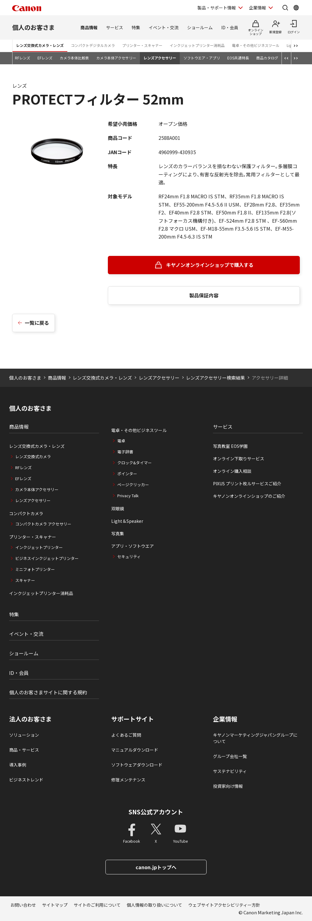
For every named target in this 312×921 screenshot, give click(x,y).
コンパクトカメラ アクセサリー (43, 524)
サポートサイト (132, 719)
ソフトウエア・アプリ (201, 57)
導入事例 (17, 765)
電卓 (121, 441)
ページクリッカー (133, 484)
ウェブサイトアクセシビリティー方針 (224, 905)
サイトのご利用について (97, 905)
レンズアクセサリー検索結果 (215, 377)
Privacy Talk (128, 495)
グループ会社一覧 (230, 756)
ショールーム (200, 27)
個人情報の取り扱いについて (154, 905)
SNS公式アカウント (156, 811)
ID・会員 (229, 27)
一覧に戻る (37, 322)
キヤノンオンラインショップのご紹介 (249, 496)
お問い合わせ (23, 905)
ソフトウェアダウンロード (136, 765)
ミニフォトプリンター (35, 569)
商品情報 (89, 27)
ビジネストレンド (26, 780)
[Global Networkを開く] (296, 7)
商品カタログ (267, 57)
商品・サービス (24, 750)
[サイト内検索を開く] (285, 7)
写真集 (117, 533)
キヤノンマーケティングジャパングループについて (255, 738)
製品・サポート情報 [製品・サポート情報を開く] (216, 8)
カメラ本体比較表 (74, 57)
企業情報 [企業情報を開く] (257, 8)
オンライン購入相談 (232, 471)
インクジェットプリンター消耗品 (197, 45)
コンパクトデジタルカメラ (93, 45)
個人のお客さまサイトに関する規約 (48, 692)
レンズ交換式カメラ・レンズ (40, 45)
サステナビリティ (230, 771)
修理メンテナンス (128, 780)
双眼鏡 (117, 508)
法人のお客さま (30, 719)
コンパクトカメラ (26, 513)
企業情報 (225, 719)
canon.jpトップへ (156, 867)
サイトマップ (55, 905)
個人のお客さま (33, 27)
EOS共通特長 (238, 57)
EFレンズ (44, 57)
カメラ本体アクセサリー (116, 57)
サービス (114, 27)
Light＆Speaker (127, 521)
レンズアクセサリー (160, 57)
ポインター (127, 473)
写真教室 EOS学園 (230, 446)
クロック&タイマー (134, 463)
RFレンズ (22, 57)
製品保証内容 (203, 295)
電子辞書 (125, 452)
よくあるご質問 (126, 735)
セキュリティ (129, 556)
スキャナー (25, 580)
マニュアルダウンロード (134, 750)
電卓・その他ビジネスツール (255, 45)
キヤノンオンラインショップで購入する (210, 264)
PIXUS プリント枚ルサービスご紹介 (247, 483)
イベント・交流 (164, 27)
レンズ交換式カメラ (33, 456)
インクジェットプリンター (39, 547)
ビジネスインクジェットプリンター (47, 558)
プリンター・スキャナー (142, 45)
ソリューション (24, 735)
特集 (136, 27)
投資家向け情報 (228, 786)
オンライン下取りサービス (238, 458)
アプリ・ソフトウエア (132, 546)
